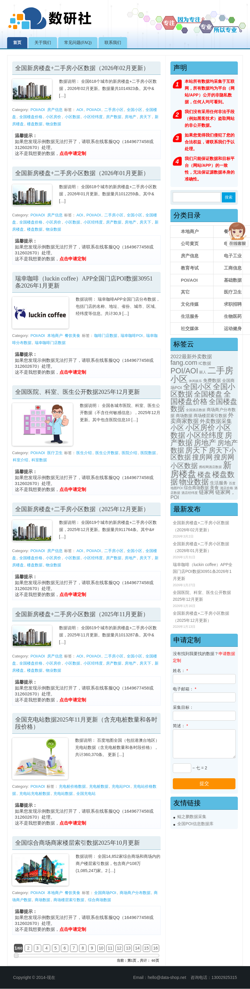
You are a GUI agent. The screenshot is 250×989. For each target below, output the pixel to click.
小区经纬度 (93, 117)
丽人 (202, 372)
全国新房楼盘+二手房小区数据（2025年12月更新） (82, 509)
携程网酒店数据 (210, 467)
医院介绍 (129, 453)
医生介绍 (84, 453)
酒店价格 (226, 488)
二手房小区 (114, 109)
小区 (177, 428)
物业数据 (53, 124)
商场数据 (42, 900)
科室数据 (39, 460)
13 (128, 948)
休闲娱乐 (195, 381)
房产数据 (113, 117)
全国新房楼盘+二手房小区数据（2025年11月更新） (82, 614)
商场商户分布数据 (135, 892)
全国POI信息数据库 (195, 824)
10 (101, 948)
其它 (185, 291)
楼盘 (204, 474)
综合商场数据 (99, 900)
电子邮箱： (184, 689)
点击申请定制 (72, 153)
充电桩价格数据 (72, 786)
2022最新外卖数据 (191, 356)
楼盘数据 (34, 124)
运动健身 (233, 328)
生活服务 (190, 316)
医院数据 (148, 453)
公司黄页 (190, 243)
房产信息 (55, 109)
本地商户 (55, 335)
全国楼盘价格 (30, 117)
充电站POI (121, 786)
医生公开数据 (106, 453)
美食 (214, 487)
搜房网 (202, 457)
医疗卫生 (55, 453)
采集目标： (183, 707)
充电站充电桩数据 (34, 793)
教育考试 (190, 267)
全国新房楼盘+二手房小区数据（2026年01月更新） (82, 173)
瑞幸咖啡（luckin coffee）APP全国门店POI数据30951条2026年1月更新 (202, 571)
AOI (79, 109)
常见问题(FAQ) (77, 42)
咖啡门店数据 (105, 335)
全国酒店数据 (195, 410)
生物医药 (233, 316)
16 (155, 948)
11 (110, 948)
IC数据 (205, 363)
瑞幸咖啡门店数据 (50, 342)
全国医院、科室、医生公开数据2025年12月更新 (77, 392)
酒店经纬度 (189, 492)
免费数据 (212, 380)
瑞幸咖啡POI (132, 335)
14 (137, 948)
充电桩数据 (98, 786)
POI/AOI (38, 109)
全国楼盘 (208, 394)
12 (119, 948)
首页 (17, 42)
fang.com (183, 362)
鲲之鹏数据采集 (191, 816)
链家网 (206, 492)
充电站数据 (63, 793)
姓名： (180, 670)
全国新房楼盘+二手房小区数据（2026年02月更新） (82, 68)
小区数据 (72, 117)
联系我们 (113, 42)
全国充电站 (86, 793)
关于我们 (42, 42)
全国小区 (134, 109)
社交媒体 (190, 328)
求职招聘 (233, 304)
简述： (180, 725)
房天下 (145, 117)
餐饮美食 (72, 335)
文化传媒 (190, 304)
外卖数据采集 (216, 421)
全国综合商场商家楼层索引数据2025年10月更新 (77, 842)
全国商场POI (105, 892)
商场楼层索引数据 (68, 900)
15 (146, 948)
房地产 (130, 117)
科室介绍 (20, 460)
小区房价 (53, 117)
